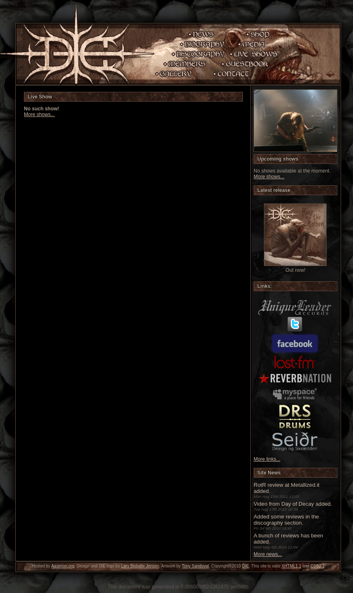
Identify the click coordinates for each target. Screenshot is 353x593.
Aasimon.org (62, 566)
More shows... (39, 114)
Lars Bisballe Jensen (140, 566)
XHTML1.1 (291, 566)
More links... (267, 459)
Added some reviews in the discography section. (286, 520)
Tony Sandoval (195, 566)
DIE (245, 566)
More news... (268, 554)
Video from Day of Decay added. (293, 504)
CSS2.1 (318, 566)
